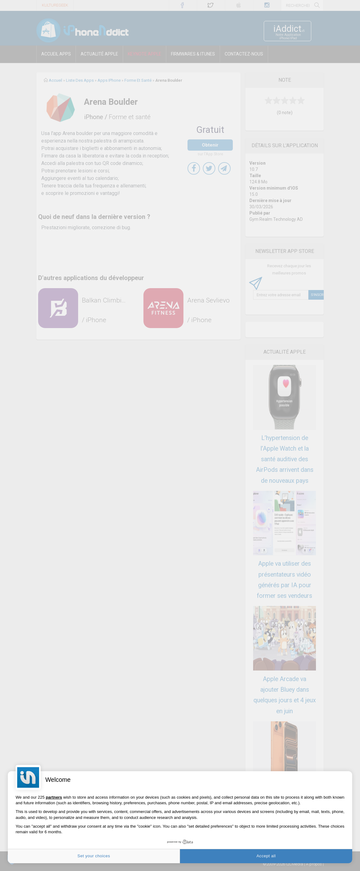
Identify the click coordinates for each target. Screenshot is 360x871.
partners (54, 797)
